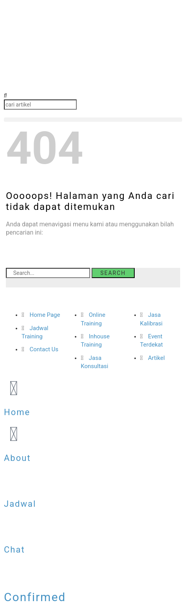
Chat (14, 550)
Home (17, 412)
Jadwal (20, 504)
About (17, 458)
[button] (93, 95)
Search (113, 273)
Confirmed (35, 597)
